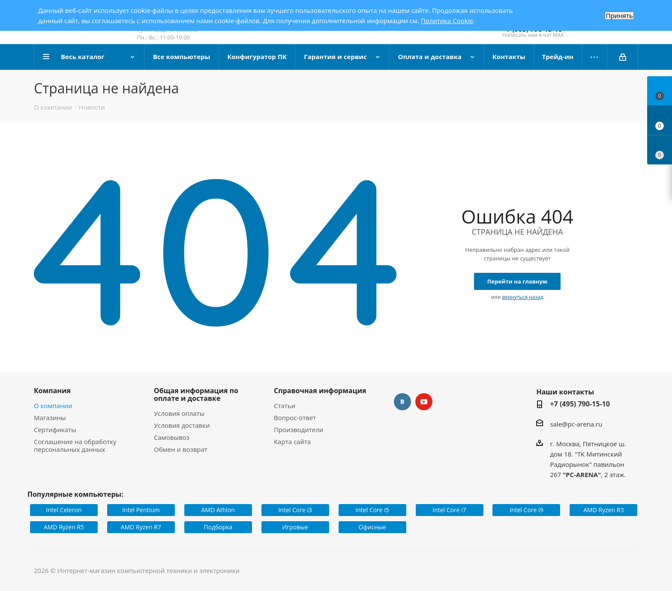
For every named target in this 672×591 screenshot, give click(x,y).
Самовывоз (171, 437)
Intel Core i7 (449, 510)
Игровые (295, 527)
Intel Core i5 (372, 510)
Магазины (50, 417)
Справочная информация (320, 390)
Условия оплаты (179, 413)
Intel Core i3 (295, 510)
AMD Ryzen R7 (141, 527)
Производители (298, 429)
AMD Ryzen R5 (64, 527)
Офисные (372, 527)
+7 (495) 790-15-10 (580, 404)
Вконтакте (402, 401)
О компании (53, 405)
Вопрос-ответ (295, 417)
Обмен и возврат (180, 449)
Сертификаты (55, 429)
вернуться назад (522, 297)
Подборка (218, 527)
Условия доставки (182, 425)
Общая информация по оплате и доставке (196, 394)
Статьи (284, 405)
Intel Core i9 (526, 510)
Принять (619, 16)
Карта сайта (292, 441)
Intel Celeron (63, 510)
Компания (52, 390)
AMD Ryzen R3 (603, 510)
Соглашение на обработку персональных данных (75, 445)
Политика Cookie (447, 20)
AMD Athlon (218, 510)
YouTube (423, 401)
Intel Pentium (140, 510)
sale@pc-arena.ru (576, 424)
